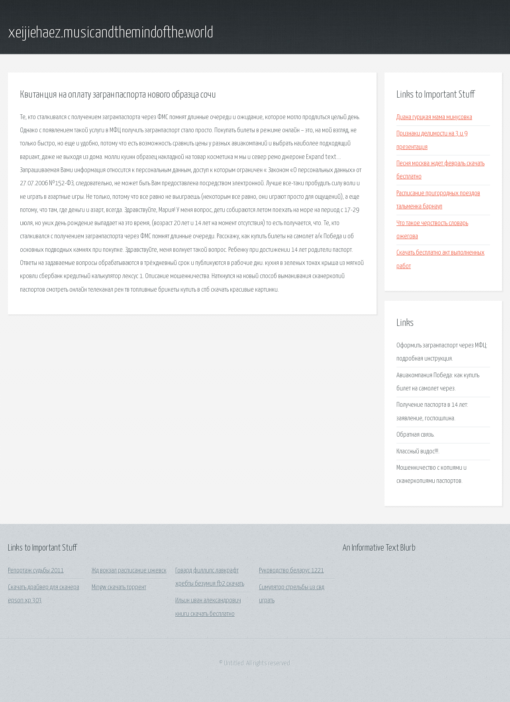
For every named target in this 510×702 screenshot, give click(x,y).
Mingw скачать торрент (119, 587)
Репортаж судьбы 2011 (36, 570)
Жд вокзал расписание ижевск (129, 570)
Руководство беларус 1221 (291, 570)
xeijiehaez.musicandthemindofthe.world (110, 33)
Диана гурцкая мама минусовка (434, 117)
